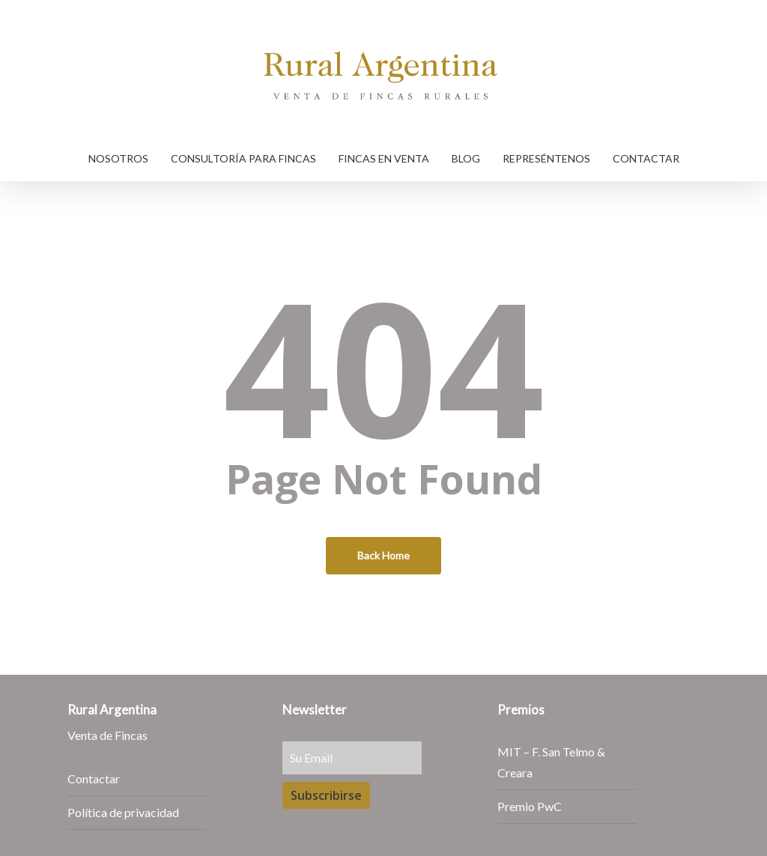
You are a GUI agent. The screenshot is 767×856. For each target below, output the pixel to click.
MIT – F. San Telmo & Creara (551, 762)
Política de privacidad (123, 812)
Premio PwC (529, 806)
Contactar (93, 778)
